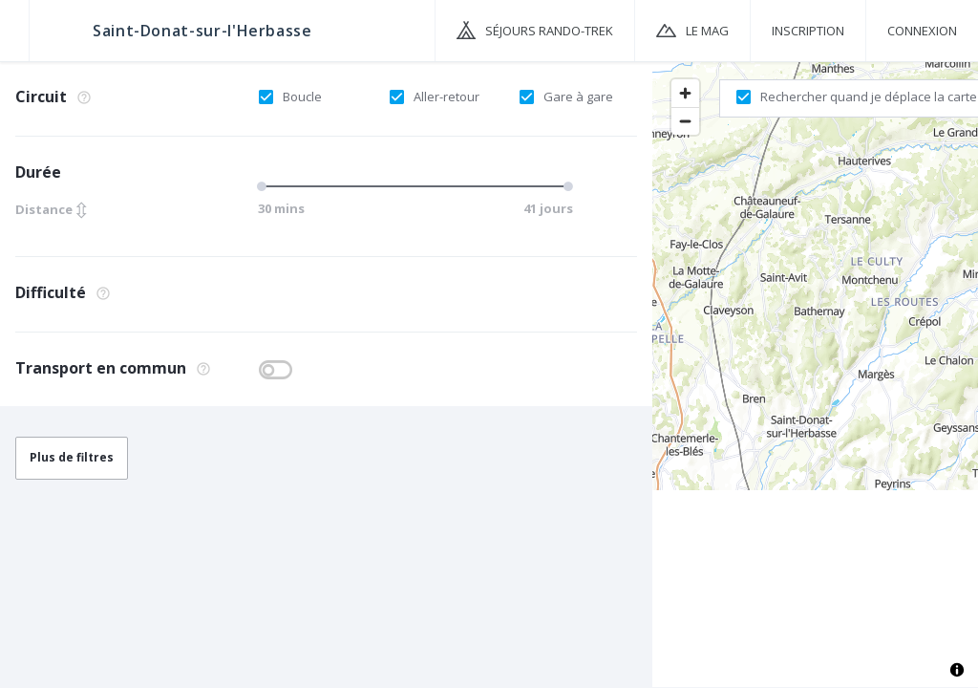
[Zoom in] (685, 93)
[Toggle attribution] (957, 669)
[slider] (264, 186)
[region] (815, 373)
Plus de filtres (72, 457)
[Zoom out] (685, 121)
